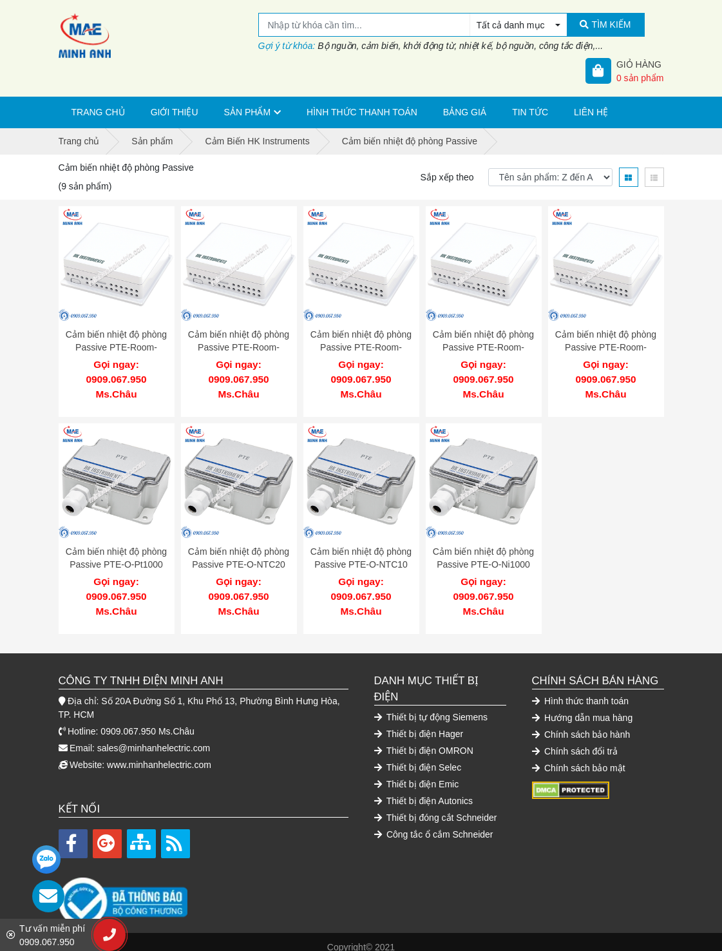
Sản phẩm (247, 112)
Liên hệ (591, 112)
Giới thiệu (174, 112)
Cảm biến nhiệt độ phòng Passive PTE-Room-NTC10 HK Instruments (361, 347)
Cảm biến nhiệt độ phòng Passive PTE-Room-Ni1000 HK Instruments (605, 347)
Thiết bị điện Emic (416, 773)
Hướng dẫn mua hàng (582, 707)
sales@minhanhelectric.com (153, 737)
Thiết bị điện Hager (419, 723)
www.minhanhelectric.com (159, 754)
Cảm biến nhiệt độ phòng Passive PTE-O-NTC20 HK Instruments (238, 559)
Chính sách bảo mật (578, 757)
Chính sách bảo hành (581, 723)
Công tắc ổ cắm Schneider (433, 823)
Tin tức (530, 112)
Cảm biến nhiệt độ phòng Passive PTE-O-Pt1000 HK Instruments (116, 559)
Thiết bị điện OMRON (423, 740)
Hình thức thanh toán (362, 112)
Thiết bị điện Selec (418, 756)
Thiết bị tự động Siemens (431, 706)
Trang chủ (98, 112)
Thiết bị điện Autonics (423, 790)
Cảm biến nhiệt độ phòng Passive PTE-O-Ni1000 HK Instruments (483, 559)
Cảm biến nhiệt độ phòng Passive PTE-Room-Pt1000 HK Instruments (116, 347)
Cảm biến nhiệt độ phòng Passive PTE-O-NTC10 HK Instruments (361, 559)
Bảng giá (464, 112)
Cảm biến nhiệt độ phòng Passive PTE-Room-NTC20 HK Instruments (238, 347)
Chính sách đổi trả (575, 740)
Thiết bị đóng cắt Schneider (435, 807)
